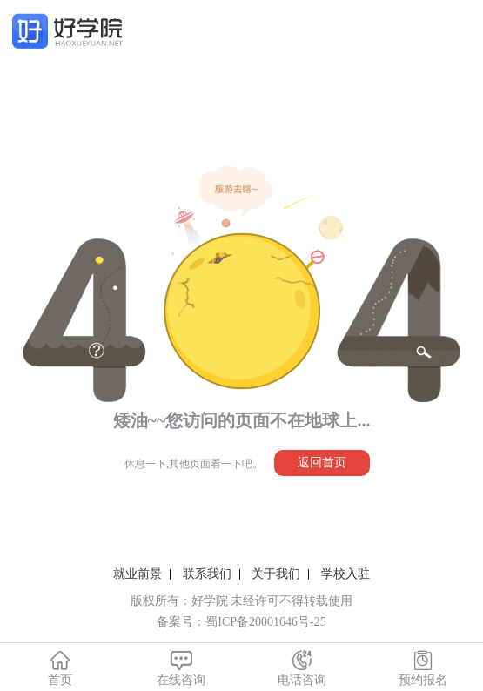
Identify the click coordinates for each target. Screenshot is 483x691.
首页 (60, 668)
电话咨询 (302, 668)
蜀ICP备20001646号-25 (265, 621)
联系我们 (207, 573)
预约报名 (422, 668)
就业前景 (137, 573)
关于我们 (276, 573)
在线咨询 (181, 668)
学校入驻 (345, 573)
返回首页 (322, 462)
